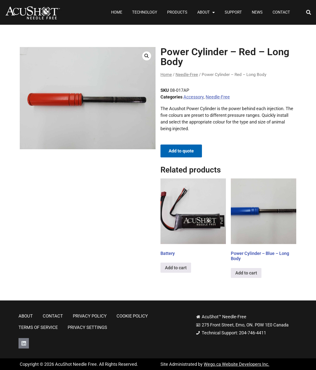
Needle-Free (187, 74)
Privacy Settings (87, 327)
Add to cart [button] (176, 267)
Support (233, 12)
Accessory (193, 96)
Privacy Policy (90, 316)
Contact (281, 12)
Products (177, 12)
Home (116, 12)
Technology (144, 12)
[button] (309, 12)
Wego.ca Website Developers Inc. (236, 364)
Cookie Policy (132, 316)
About (206, 12)
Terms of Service (38, 327)
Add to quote (181, 150)
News (257, 12)
